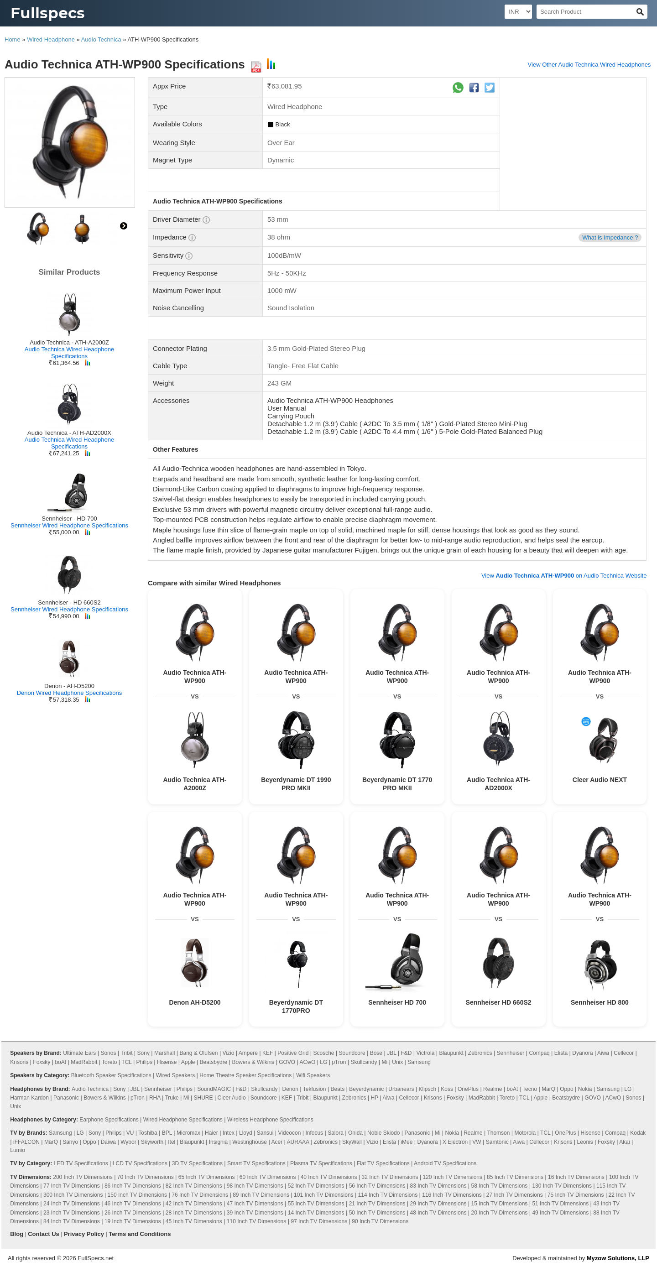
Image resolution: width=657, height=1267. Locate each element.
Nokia (585, 1089)
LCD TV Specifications (140, 1163)
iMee (406, 1142)
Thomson (498, 1133)
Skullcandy (363, 1062)
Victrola (426, 1053)
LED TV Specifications (81, 1163)
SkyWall (352, 1142)
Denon (290, 1089)
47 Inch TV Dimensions (255, 1203)
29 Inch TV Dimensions (438, 1203)
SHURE (203, 1098)
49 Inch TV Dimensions (560, 1213)
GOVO (287, 1062)
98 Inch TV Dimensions (255, 1186)
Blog (16, 1234)
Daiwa (108, 1142)
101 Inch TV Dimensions (324, 1195)
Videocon (289, 1133)
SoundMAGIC (214, 1089)
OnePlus (468, 1089)
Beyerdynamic (366, 1089)
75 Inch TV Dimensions (576, 1195)
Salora (336, 1133)
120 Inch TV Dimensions (452, 1177)
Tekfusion (314, 1089)
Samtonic (497, 1142)
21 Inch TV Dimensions (377, 1203)
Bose (376, 1053)
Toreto (109, 1062)
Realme (492, 1089)
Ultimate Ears (79, 1053)
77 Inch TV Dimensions (71, 1186)
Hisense (167, 1062)
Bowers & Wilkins (253, 1062)
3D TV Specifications (197, 1163)
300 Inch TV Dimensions (73, 1195)
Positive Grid (292, 1053)
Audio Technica (101, 39)
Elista (561, 1053)
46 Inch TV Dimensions (132, 1203)
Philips (144, 1062)
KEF (267, 1053)
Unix (397, 1062)
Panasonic (66, 1098)
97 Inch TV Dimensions (319, 1221)
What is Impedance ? (610, 237)
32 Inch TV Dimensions (390, 1177)
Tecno (529, 1089)
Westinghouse (249, 1142)
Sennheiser (511, 1053)
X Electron (455, 1142)
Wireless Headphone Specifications (270, 1119)
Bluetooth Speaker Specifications (111, 1075)
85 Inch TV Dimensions (515, 1177)
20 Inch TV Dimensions (499, 1213)
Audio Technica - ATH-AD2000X (69, 432)
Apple (188, 1062)
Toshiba (147, 1133)
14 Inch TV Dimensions (316, 1213)
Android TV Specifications (445, 1163)
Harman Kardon (29, 1098)
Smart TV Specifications (256, 1163)
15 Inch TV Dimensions (499, 1203)
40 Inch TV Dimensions (329, 1177)
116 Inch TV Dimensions (452, 1195)
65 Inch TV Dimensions (206, 1177)
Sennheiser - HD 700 (69, 518)
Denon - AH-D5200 (69, 686)
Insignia (218, 1142)
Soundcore (352, 1053)
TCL (126, 1062)
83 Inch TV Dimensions (438, 1186)
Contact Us (43, 1234)
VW (476, 1142)
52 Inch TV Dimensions (316, 1186)
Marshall (164, 1053)
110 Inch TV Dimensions (257, 1221)
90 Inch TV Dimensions (380, 1221)
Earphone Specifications (108, 1119)
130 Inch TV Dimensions (562, 1186)
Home (13, 39)
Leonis (585, 1142)
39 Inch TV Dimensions (255, 1213)
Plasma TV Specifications (321, 1163)
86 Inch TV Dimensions (132, 1186)
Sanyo (70, 1142)
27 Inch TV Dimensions (514, 1195)
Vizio (229, 1053)
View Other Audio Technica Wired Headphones (589, 64)
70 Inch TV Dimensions (145, 1177)
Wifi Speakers (313, 1075)
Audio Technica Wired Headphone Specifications (69, 353)
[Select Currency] (518, 12)
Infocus (314, 1133)
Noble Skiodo (383, 1133)
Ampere (248, 1053)
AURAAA (298, 1142)
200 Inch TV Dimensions (83, 1177)
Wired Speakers (175, 1075)
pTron (339, 1062)
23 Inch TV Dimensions (71, 1213)
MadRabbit (84, 1062)
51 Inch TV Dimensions (560, 1203)
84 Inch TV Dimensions (71, 1221)
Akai (624, 1142)
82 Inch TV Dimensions (194, 1186)
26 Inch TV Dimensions (132, 1213)
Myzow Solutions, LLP (618, 1258)
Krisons (19, 1062)
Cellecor (624, 1053)
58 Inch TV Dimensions (499, 1186)
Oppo (566, 1089)
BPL (167, 1133)
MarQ (548, 1089)
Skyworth (152, 1142)
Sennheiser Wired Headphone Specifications (69, 525)
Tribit (126, 1053)
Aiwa (603, 1053)
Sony (143, 1053)
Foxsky (41, 1062)
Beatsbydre (214, 1062)
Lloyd (245, 1133)
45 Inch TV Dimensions (194, 1221)
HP (374, 1098)
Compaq (539, 1053)
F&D (406, 1053)
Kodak (638, 1133)
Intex (229, 1133)
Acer (276, 1142)
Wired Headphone (51, 39)
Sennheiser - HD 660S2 (69, 602)
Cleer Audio (232, 1098)
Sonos (108, 1053)
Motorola (525, 1133)
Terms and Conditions (140, 1234)
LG (323, 1062)
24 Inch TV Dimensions (71, 1203)
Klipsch (427, 1089)
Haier (211, 1133)
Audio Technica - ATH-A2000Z (69, 342)
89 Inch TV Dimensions (261, 1195)
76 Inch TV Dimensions (200, 1195)
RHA (155, 1098)
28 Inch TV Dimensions (194, 1213)
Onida (355, 1133)
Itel (171, 1142)
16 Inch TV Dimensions (576, 1177)
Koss (447, 1089)
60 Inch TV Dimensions (268, 1177)
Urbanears (401, 1089)
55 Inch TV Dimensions (316, 1203)
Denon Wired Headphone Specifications (69, 692)
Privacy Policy (84, 1234)
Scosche (323, 1053)
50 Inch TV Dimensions (377, 1213)
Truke (171, 1098)
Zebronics (480, 1053)
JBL (391, 1053)
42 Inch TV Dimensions (194, 1203)
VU (130, 1133)
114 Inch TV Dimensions (388, 1195)
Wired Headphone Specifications (183, 1119)
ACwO (308, 1062)
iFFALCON (26, 1142)
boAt (60, 1062)
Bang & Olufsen (198, 1053)
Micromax (188, 1133)
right (124, 226)
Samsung (419, 1062)
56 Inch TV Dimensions (377, 1186)
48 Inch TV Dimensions (438, 1213)
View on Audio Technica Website (564, 575)
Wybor (128, 1142)
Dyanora (582, 1053)
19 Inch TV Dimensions (132, 1221)
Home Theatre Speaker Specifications (245, 1075)
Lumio (17, 1150)
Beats (337, 1089)
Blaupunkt (451, 1053)
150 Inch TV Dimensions (137, 1195)
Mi (385, 1062)
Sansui (265, 1133)
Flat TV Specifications (383, 1163)
